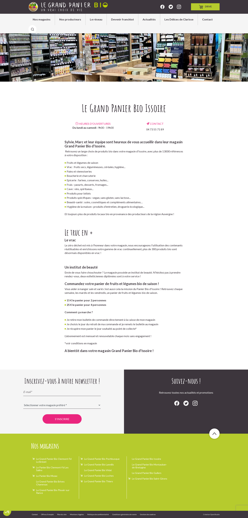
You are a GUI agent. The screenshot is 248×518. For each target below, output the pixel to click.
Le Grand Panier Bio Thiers (98, 481)
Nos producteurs (70, 19)
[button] (7, 512)
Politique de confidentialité (98, 514)
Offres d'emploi (47, 514)
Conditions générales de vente (124, 514)
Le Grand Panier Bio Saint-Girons (149, 478)
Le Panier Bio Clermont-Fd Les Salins (52, 469)
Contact (207, 19)
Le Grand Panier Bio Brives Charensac (50, 483)
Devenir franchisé (122, 19)
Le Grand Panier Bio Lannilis (99, 464)
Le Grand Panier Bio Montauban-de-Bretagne (149, 466)
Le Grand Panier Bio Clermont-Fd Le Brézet (53, 460)
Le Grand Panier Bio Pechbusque (102, 458)
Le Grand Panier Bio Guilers (146, 472)
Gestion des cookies (148, 514)
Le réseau (96, 19)
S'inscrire (62, 419)
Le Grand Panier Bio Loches (99, 475)
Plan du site (61, 514)
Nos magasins (41, 19)
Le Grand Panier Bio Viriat (98, 470)
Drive (205, 7)
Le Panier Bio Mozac (47, 475)
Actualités (149, 19)
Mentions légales (77, 514)
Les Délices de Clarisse (178, 19)
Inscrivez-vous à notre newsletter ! (62, 381)
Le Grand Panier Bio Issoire (146, 458)
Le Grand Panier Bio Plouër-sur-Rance (53, 491)
